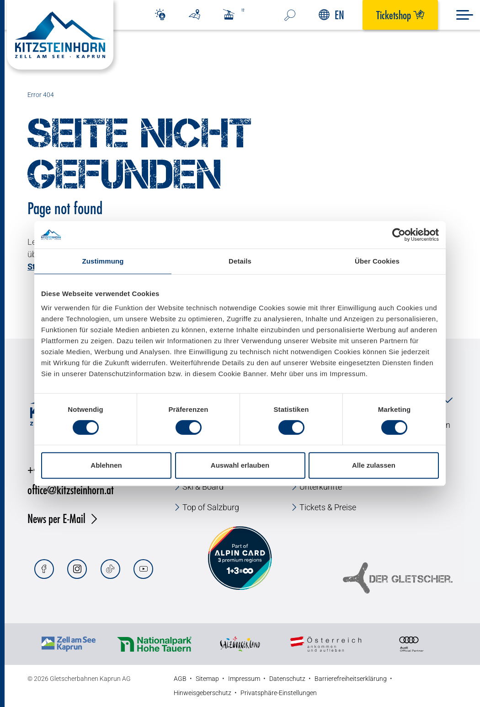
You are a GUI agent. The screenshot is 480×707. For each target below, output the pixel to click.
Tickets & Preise (327, 507)
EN (331, 15)
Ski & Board (203, 486)
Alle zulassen (373, 465)
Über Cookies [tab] (377, 261)
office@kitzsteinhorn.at (70, 489)
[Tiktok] (110, 569)
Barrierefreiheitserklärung (351, 678)
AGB (180, 678)
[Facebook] (44, 569)
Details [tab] (240, 261)
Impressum (244, 678)
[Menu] (464, 15)
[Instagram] (77, 569)
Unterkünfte (320, 486)
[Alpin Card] (240, 558)
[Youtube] (143, 569)
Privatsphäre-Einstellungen (278, 692)
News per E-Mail (56, 518)
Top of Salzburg (210, 507)
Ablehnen (106, 465)
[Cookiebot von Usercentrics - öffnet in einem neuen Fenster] (399, 235)
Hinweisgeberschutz (202, 692)
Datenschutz (287, 678)
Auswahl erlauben (240, 465)
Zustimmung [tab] (103, 261)
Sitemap (207, 678)
